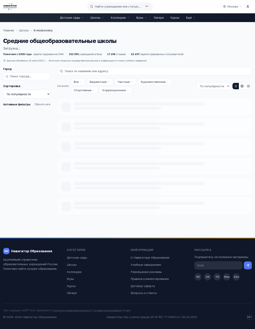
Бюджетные (100, 81)
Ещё (190, 17)
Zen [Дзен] (236, 276)
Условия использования (107, 310)
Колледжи (120, 17)
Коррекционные (115, 90)
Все (78, 81)
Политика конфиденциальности (72, 310)
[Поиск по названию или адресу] (154, 71)
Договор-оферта (143, 286)
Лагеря (159, 17)
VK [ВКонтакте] (198, 276)
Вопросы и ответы (144, 293)
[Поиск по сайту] (120, 6)
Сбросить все (42, 104)
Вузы (141, 17)
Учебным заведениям (146, 264)
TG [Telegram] (217, 276)
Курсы (175, 17)
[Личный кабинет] (248, 7)
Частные (125, 81)
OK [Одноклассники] (208, 276)
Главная (8, 30)
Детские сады (72, 17)
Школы (97, 17)
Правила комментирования (150, 278)
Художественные (155, 81)
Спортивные (84, 90)
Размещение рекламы (146, 272)
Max (226, 276)
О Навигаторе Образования (150, 257)
